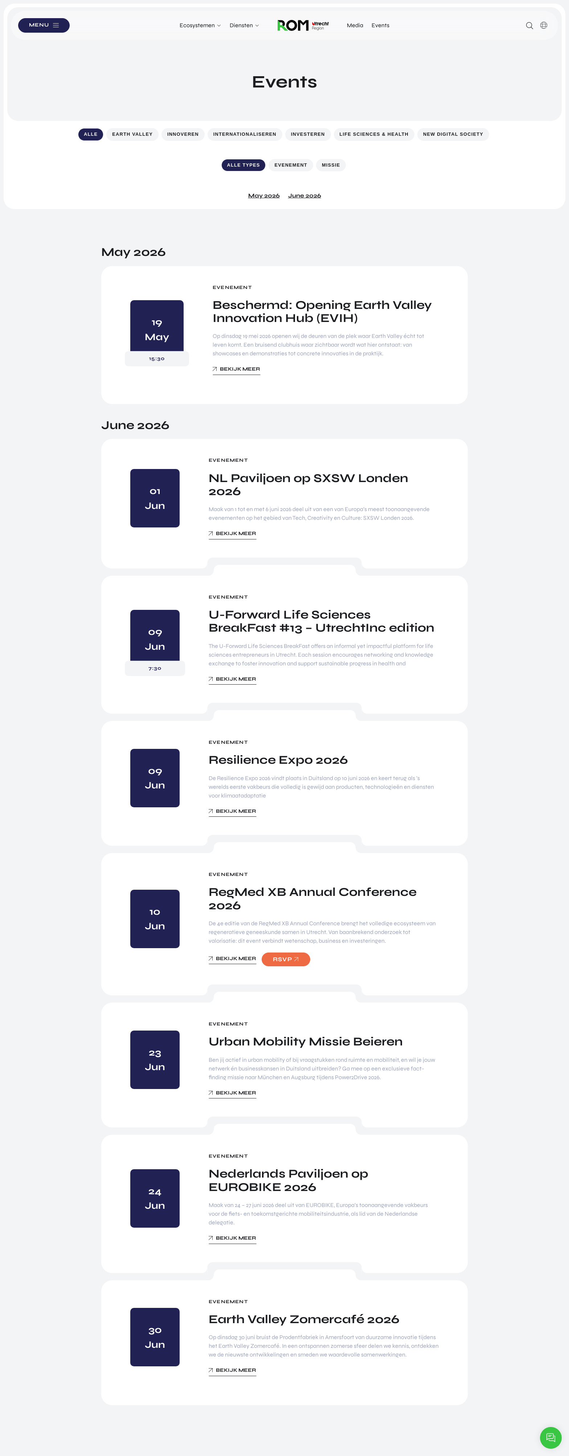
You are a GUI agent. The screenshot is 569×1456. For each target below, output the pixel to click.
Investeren (308, 134)
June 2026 (304, 195)
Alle (91, 134)
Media (355, 25)
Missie (331, 165)
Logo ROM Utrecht (303, 25)
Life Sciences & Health (374, 134)
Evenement (290, 165)
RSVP (282, 959)
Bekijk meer (240, 369)
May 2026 (264, 195)
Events (380, 25)
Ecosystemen (197, 25)
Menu (39, 25)
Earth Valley (132, 134)
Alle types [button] (243, 165)
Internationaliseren (245, 134)
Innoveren (183, 134)
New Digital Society (453, 134)
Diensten (241, 25)
